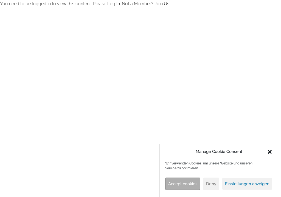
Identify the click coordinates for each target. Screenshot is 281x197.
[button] (269, 152)
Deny (211, 183)
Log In (113, 3)
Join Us (161, 3)
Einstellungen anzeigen (247, 183)
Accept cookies (182, 183)
